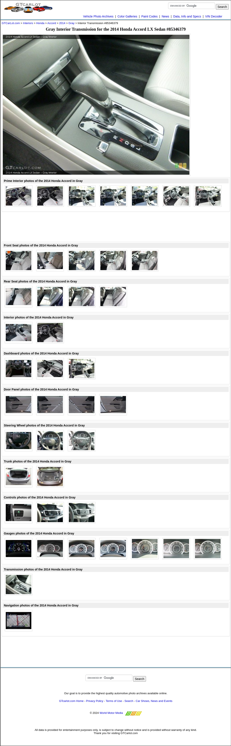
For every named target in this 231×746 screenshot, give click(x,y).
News (165, 16)
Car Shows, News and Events (154, 701)
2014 (62, 23)
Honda (40, 23)
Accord (51, 23)
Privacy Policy (94, 701)
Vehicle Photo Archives (98, 16)
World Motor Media (111, 712)
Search (128, 701)
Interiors (28, 23)
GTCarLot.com (11, 23)
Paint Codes (149, 16)
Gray (71, 23)
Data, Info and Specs (187, 16)
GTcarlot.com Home (71, 701)
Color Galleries (127, 16)
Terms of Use (114, 701)
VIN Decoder (213, 16)
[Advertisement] (213, 97)
